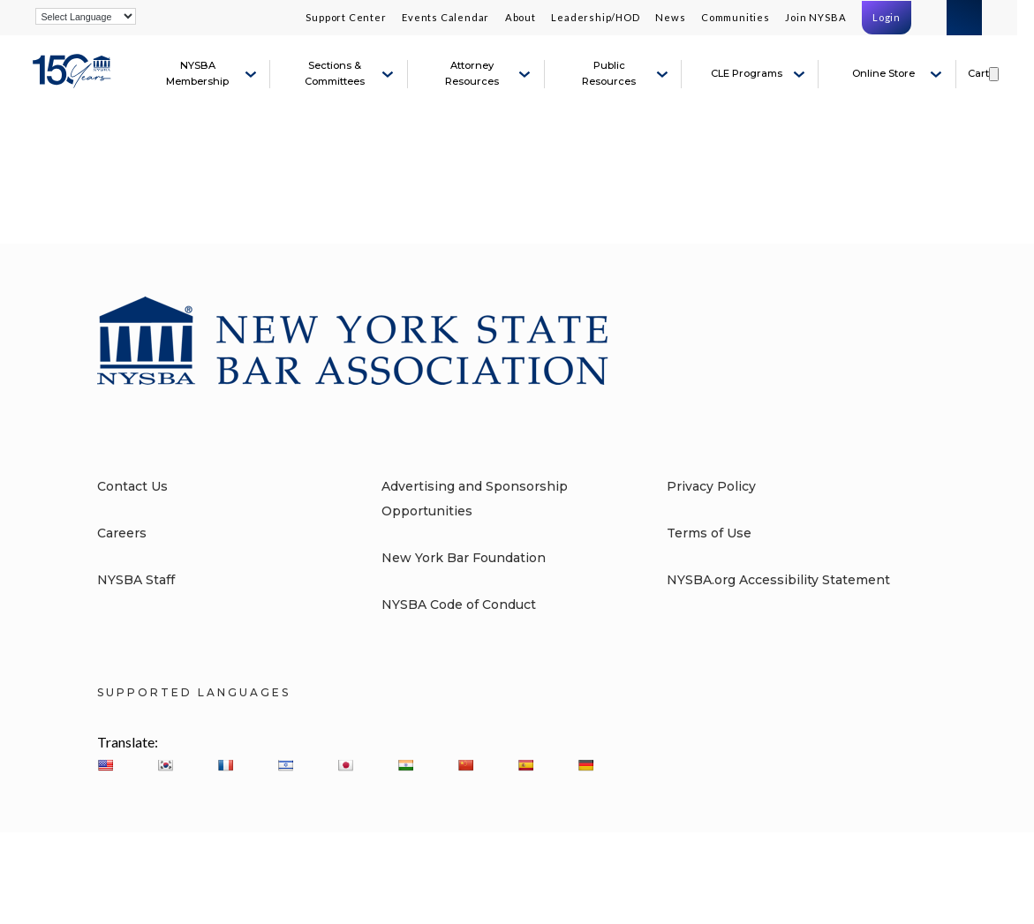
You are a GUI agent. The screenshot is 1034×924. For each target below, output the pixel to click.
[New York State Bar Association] (74, 81)
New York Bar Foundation (463, 558)
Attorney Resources (472, 73)
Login (886, 17)
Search (964, 17)
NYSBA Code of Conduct (458, 604)
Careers (122, 533)
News (670, 17)
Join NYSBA (815, 17)
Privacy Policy (711, 486)
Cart (978, 73)
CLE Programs (746, 73)
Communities (735, 17)
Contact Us (132, 486)
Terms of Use (709, 533)
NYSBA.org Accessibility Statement (778, 580)
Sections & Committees (335, 73)
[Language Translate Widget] (85, 16)
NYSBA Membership (197, 73)
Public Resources (609, 73)
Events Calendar (445, 17)
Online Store (883, 73)
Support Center (346, 17)
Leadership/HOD (595, 17)
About (520, 17)
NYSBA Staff (136, 580)
